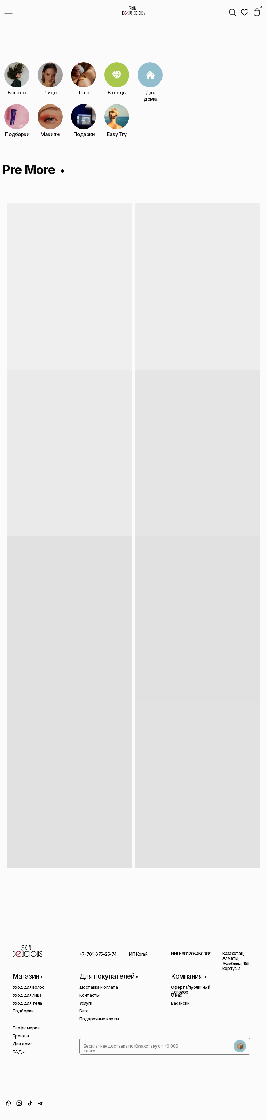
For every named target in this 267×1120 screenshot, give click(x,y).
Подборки (23, 1010)
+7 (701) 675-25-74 (98, 954)
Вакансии (180, 1003)
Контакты (89, 995)
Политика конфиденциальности (176, 1108)
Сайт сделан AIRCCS (243, 1105)
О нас (176, 995)
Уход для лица (27, 995)
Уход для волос (28, 987)
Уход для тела (27, 1003)
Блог (83, 1010)
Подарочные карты (99, 1018)
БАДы (19, 1052)
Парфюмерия (26, 1027)
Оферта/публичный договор (190, 990)
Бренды (21, 1036)
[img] (244, 12)
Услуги (85, 1003)
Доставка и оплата (98, 987)
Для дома (22, 1044)
